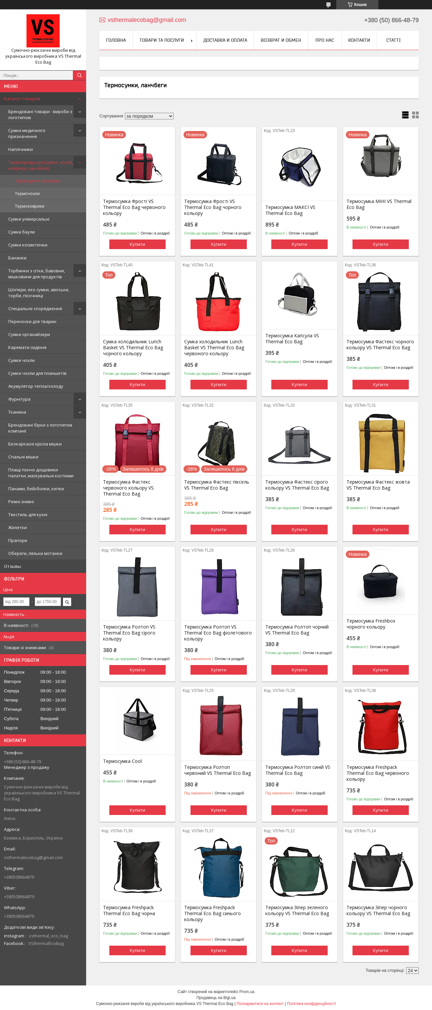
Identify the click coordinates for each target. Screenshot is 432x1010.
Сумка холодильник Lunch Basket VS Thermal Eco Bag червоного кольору (214, 348)
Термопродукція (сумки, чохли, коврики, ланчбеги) (40, 165)
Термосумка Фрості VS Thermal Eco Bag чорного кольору (213, 207)
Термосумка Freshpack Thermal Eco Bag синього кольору (212, 913)
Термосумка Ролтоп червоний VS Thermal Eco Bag (217, 770)
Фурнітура (19, 399)
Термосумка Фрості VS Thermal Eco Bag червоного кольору (134, 207)
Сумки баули (21, 232)
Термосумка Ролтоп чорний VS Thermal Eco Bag (297, 630)
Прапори (17, 540)
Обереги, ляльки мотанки (35, 553)
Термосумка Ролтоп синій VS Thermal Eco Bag (297, 770)
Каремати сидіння (27, 347)
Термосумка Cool (122, 761)
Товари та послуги (161, 40)
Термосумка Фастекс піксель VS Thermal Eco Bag (216, 485)
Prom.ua (247, 991)
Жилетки (17, 527)
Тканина (17, 412)
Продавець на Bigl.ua (216, 997)
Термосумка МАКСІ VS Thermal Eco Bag (290, 210)
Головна (116, 40)
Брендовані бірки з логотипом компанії (40, 428)
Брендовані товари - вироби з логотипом (40, 114)
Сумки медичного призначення (26, 133)
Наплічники (20, 149)
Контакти (359, 40)
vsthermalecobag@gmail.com (33, 857)
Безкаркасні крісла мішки (35, 444)
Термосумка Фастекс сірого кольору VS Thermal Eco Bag (297, 485)
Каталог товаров (22, 98)
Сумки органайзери (29, 334)
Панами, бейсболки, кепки (36, 489)
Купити (137, 244)
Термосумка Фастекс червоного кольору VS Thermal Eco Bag (128, 488)
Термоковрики (29, 206)
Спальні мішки (23, 457)
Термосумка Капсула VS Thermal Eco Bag (292, 339)
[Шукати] (79, 75)
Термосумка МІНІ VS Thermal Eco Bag (379, 204)
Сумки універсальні (28, 219)
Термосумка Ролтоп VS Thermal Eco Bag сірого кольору (129, 633)
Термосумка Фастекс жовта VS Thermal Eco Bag (378, 485)
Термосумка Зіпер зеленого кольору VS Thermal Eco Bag (297, 910)
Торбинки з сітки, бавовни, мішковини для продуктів (36, 274)
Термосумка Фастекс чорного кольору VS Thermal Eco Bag (380, 345)
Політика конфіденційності (311, 1003)
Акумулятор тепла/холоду (35, 386)
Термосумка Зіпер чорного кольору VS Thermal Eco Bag (378, 910)
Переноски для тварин (32, 321)
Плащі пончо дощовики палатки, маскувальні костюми (41, 473)
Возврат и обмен (281, 40)
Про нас (324, 40)
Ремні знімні (21, 502)
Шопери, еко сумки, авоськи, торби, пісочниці (38, 293)
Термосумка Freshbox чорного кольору (371, 624)
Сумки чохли (21, 360)
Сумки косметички (27, 245)
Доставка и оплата (225, 40)
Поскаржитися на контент (260, 1003)
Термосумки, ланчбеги (37, 181)
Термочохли (27, 193)
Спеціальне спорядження (35, 308)
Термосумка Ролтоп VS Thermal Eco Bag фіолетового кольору (218, 633)
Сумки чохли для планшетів (37, 373)
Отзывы (12, 566)
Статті (393, 40)
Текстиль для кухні (27, 514)
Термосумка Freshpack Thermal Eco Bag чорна (129, 910)
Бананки (17, 258)
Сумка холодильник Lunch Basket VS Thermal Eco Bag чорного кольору (133, 348)
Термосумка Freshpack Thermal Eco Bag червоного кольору (378, 773)
